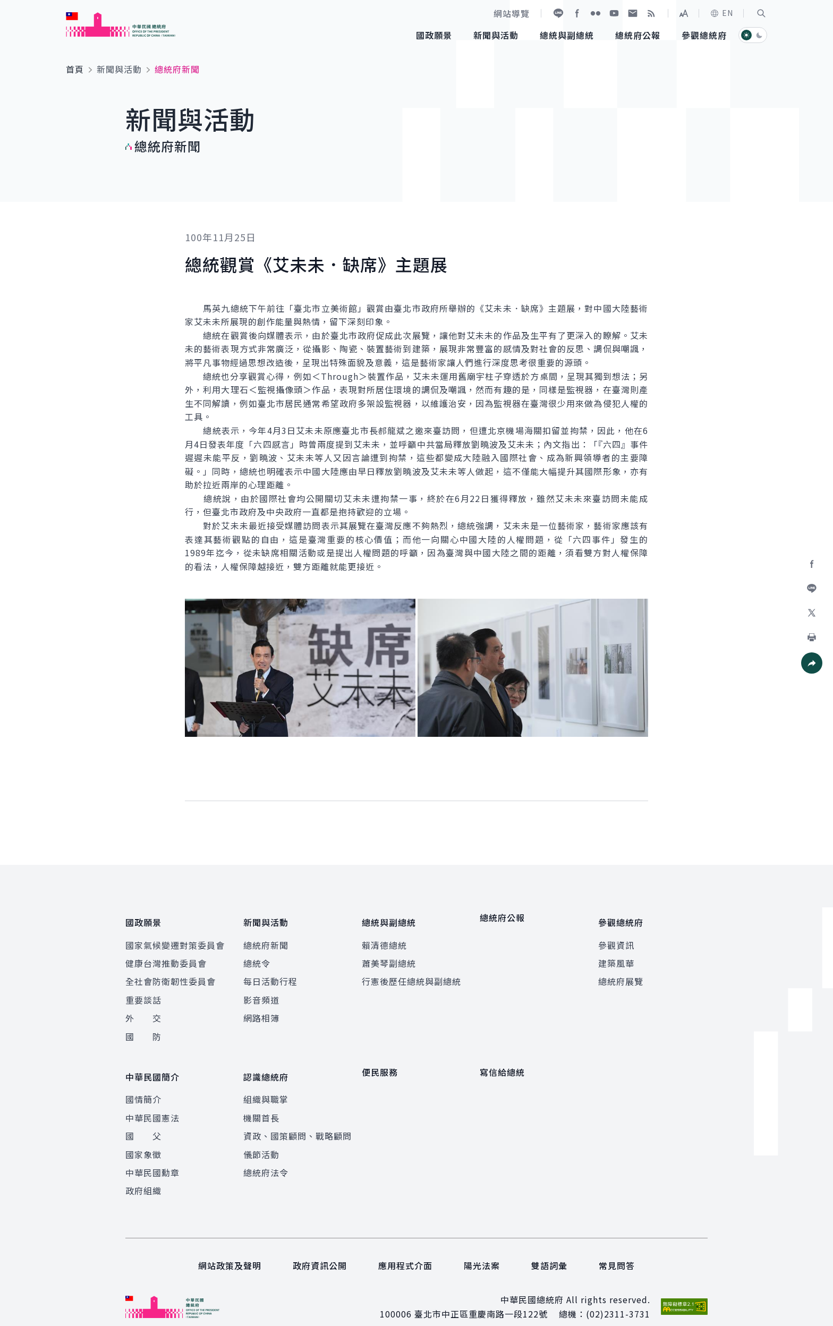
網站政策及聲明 (229, 1249)
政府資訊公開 (320, 1249)
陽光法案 (482, 1249)
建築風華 (616, 955)
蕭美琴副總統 (389, 955)
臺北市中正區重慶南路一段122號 (481, 1297)
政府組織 (143, 1174)
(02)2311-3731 (618, 1297)
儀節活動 (261, 1138)
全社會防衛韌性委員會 (170, 973)
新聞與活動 (119, 69)
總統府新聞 (265, 937)
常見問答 (617, 1249)
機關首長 (261, 1101)
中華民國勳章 (152, 1156)
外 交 (143, 1010)
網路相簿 (261, 1010)
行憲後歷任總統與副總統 (411, 973)
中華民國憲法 (152, 1101)
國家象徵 (143, 1138)
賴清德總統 (384, 937)
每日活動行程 (270, 973)
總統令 (256, 955)
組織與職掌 (265, 1083)
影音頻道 (261, 991)
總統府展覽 (620, 973)
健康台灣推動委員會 (166, 955)
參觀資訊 (616, 937)
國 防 (143, 1028)
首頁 (75, 69)
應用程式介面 (405, 1249)
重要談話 (143, 991)
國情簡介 (143, 1083)
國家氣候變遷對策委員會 (175, 937)
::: (7, 6)
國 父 (143, 1120)
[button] (761, 13)
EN (721, 12)
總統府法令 (265, 1156)
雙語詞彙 (549, 1249)
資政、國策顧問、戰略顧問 (297, 1120)
